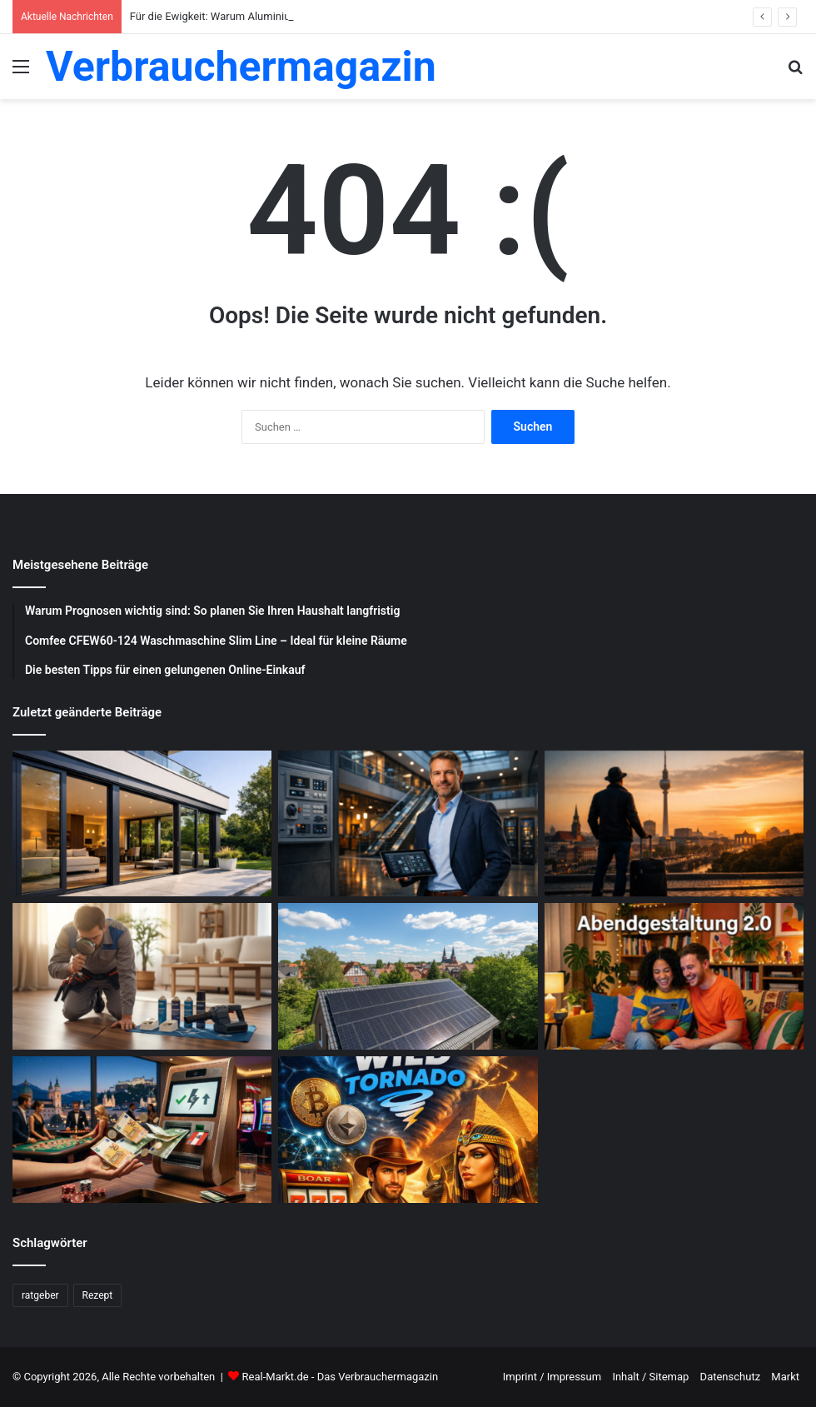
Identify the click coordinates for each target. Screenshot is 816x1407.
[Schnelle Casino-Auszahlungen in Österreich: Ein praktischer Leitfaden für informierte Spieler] (141, 1129)
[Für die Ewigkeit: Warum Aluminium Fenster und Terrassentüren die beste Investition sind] (141, 824)
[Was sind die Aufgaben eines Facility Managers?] (407, 824)
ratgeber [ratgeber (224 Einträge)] (40, 1295)
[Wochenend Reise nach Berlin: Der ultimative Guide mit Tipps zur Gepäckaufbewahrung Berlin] (674, 824)
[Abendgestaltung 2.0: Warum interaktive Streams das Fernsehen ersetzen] (674, 976)
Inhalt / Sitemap (650, 1376)
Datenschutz (730, 1376)
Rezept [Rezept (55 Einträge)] (97, 1295)
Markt (785, 1376)
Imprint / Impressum (552, 1376)
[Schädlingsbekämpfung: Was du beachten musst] (141, 976)
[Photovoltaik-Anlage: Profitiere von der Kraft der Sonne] (407, 976)
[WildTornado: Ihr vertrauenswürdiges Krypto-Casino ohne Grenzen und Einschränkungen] (407, 1129)
